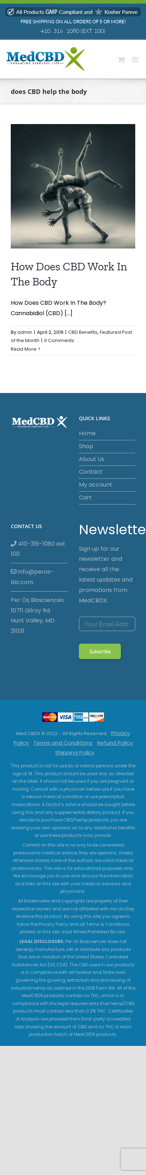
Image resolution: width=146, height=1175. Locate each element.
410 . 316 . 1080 (60, 30)
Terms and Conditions (63, 743)
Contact (91, 472)
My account (95, 484)
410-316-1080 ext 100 (38, 549)
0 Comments (59, 340)
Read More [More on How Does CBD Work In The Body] (24, 349)
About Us (91, 459)
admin (24, 332)
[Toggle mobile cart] (121, 59)
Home (87, 433)
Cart (85, 497)
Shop (86, 446)
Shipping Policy (74, 752)
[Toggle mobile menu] (136, 59)
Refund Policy (115, 743)
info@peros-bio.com (32, 577)
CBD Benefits (83, 332)
